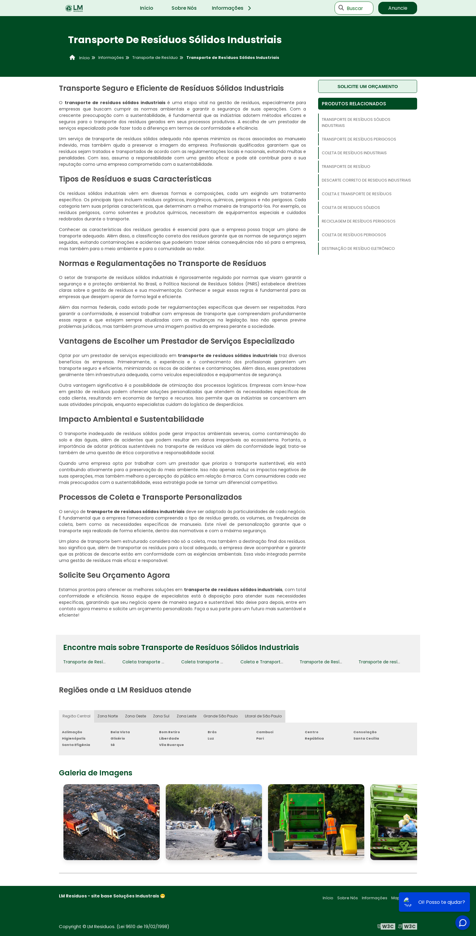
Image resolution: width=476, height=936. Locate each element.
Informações (232, 8)
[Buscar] (341, 8)
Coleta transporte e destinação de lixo (163, 662)
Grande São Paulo (221, 716)
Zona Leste (187, 716)
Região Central (76, 716)
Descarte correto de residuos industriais (366, 180)
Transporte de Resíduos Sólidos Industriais (356, 122)
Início (146, 8)
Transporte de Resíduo (346, 166)
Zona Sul (161, 716)
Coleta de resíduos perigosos (354, 235)
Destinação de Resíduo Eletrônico (358, 248)
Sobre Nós (184, 8)
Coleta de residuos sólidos (351, 207)
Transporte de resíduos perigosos (359, 139)
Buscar (355, 8)
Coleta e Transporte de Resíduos (357, 194)
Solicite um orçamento (368, 86)
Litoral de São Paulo (263, 716)
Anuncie (397, 8)
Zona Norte (108, 716)
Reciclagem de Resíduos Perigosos (359, 221)
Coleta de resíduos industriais (354, 153)
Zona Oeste (135, 716)
